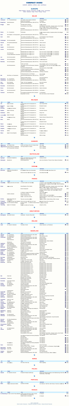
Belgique (24, 10)
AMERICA (30, 5)
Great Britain (47, 10)
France (42, 10)
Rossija (44, 11)
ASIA (39, 5)
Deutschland (33, 10)
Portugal (40, 11)
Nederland (29, 11)
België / (20, 10)
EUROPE (25, 5)
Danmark (28, 10)
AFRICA (35, 5)
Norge (33, 11)
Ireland (24, 11)
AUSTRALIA (43, 5)
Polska (36, 11)
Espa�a (38, 10)
